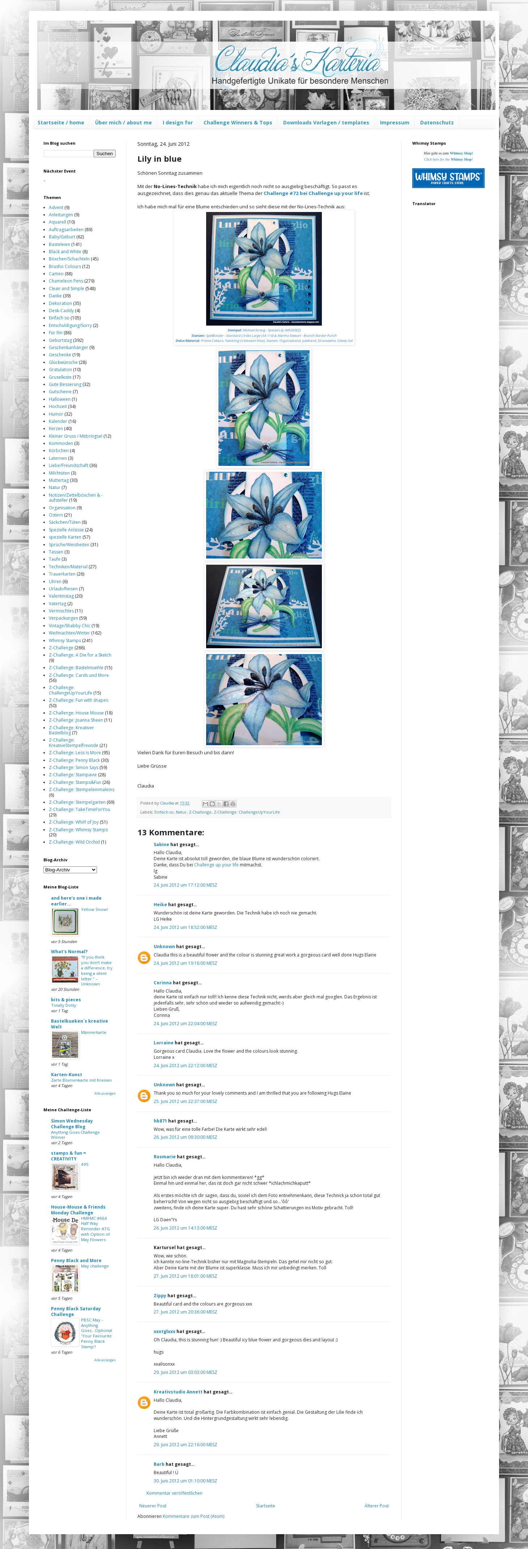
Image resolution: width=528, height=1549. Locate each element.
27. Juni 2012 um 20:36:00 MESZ (185, 1312)
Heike (160, 904)
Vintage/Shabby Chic (69, 626)
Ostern (56, 515)
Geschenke (60, 355)
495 (85, 1164)
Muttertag (59, 480)
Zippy (160, 1296)
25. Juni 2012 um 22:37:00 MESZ (185, 1101)
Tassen (56, 552)
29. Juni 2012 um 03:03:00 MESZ (185, 1372)
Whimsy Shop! (461, 153)
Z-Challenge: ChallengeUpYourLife (247, 812)
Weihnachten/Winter (69, 633)
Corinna (163, 983)
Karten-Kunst (66, 1074)
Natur (181, 812)
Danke (55, 296)
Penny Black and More (76, 1260)
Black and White (65, 252)
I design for (178, 122)
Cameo (56, 274)
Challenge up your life (216, 865)
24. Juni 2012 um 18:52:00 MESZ (185, 927)
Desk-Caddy (61, 310)
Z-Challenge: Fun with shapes (78, 700)
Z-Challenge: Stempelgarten (77, 802)
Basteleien (59, 244)
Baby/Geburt (62, 237)
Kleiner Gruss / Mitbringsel (75, 436)
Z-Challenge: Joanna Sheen (76, 720)
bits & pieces (66, 1000)
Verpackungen (63, 618)
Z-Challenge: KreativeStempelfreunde (73, 742)
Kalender (58, 421)
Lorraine (164, 1043)
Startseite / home (61, 122)
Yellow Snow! (94, 909)
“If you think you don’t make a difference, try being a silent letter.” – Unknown (96, 970)
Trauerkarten (62, 574)
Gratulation (60, 369)
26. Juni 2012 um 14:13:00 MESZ (185, 1228)
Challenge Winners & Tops (238, 122)
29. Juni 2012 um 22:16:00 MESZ (185, 1445)
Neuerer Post (152, 1506)
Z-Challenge (200, 812)
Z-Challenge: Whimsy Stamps (78, 830)
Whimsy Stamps (65, 640)
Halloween (60, 399)
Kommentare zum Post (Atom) (193, 1516)
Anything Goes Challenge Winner (75, 1134)
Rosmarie (165, 1157)
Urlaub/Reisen (63, 589)
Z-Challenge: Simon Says (73, 767)
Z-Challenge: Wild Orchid (74, 842)
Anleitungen (61, 215)
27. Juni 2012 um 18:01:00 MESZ (185, 1276)
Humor (56, 414)
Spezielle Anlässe (66, 530)
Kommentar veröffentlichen (174, 1493)
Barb (159, 1464)
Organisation (62, 508)
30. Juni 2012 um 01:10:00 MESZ (185, 1481)
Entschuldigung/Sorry (70, 325)
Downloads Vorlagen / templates (326, 122)
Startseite (265, 1506)
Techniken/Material (68, 567)
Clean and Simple (66, 288)
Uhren (55, 581)
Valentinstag (61, 596)
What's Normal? (69, 952)
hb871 (160, 1121)
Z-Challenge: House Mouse (76, 713)
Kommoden (61, 443)
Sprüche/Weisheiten (69, 545)
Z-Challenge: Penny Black (74, 760)
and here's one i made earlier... (76, 901)
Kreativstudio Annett (178, 1392)
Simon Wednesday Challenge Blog (72, 1124)
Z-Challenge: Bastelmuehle (76, 668)
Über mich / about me (123, 122)
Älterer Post (377, 1506)
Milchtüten (59, 473)
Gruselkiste (60, 377)
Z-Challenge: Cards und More (79, 675)
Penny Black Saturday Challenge (76, 1311)
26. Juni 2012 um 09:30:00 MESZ (185, 1137)
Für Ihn (56, 333)
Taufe (54, 559)
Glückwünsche (63, 362)
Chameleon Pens (66, 281)
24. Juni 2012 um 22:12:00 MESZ (185, 1065)
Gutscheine (60, 392)
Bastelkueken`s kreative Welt (79, 1024)
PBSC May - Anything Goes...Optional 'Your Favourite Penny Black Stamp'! (96, 1333)
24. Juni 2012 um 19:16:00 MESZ (185, 963)
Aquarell (57, 222)
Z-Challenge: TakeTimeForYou (79, 809)
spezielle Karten (65, 537)
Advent (56, 207)
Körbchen (59, 450)
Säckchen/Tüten (65, 522)
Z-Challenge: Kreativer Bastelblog (71, 730)
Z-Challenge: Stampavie (73, 775)
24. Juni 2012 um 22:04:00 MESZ (185, 1023)
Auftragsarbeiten (66, 229)
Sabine (161, 844)
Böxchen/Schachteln (69, 259)
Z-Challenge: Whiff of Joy (74, 822)
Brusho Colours (65, 266)
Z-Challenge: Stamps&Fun (75, 782)
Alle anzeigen (105, 1093)
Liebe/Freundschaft (68, 465)
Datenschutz (437, 122)
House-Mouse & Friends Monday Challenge (78, 1210)
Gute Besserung (65, 384)
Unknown (164, 946)
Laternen (58, 458)
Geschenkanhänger (68, 347)
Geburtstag (60, 340)
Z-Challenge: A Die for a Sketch (80, 655)
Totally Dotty (63, 1005)
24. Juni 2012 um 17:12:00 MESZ (185, 885)
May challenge (95, 1266)
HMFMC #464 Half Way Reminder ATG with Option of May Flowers (95, 1228)
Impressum (394, 122)
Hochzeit (58, 406)
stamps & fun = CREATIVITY (68, 1156)
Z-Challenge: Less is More (75, 753)
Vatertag (57, 603)
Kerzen (56, 428)
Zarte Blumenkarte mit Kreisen (81, 1080)
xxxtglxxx (164, 1331)
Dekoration (60, 303)
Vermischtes (61, 611)
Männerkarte (93, 1032)
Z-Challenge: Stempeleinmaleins (81, 789)
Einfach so (164, 812)
